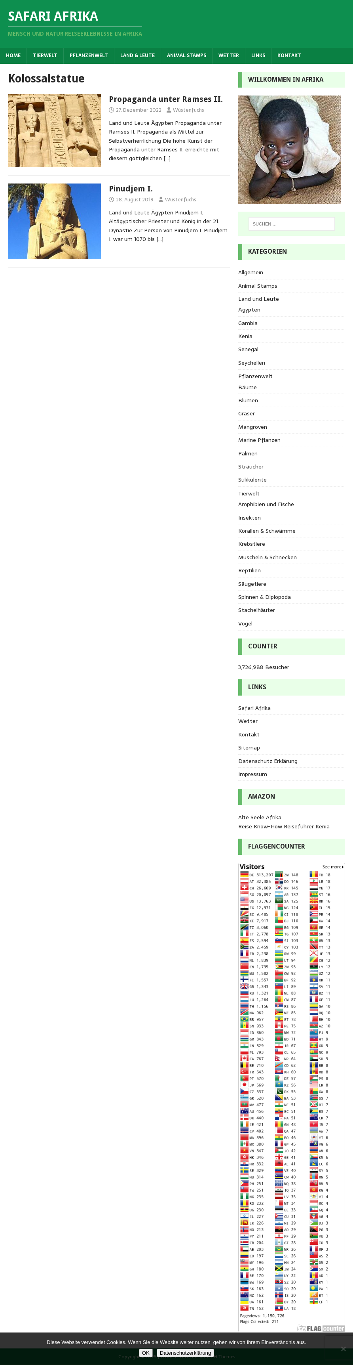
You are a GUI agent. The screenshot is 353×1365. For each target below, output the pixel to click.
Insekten (249, 517)
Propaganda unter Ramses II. (166, 99)
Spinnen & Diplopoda (264, 597)
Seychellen (251, 362)
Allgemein (250, 272)
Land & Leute (137, 55)
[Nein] (343, 1349)
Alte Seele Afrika (259, 817)
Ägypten (249, 309)
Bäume (247, 387)
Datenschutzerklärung (185, 1353)
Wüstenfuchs (188, 110)
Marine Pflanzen (259, 440)
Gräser (246, 413)
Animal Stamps (186, 55)
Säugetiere (252, 583)
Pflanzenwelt (89, 55)
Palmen (248, 453)
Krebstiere (251, 543)
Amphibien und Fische (266, 504)
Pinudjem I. (131, 188)
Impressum (252, 774)
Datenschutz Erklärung (268, 761)
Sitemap (249, 747)
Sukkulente (252, 479)
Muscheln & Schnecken (267, 557)
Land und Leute (258, 298)
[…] (167, 158)
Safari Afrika (254, 708)
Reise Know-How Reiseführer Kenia (284, 826)
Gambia (248, 323)
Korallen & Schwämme (267, 530)
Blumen (248, 400)
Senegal (248, 349)
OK (146, 1353)
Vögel (245, 623)
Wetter (228, 55)
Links (258, 55)
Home (13, 55)
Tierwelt (45, 55)
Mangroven (252, 426)
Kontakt (289, 55)
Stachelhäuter (256, 610)
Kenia (245, 336)
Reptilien (249, 570)
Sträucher (251, 466)
